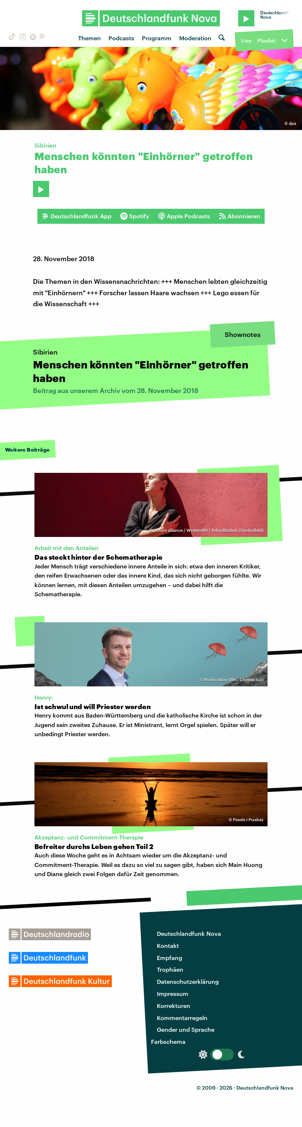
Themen (89, 37)
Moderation (195, 37)
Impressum (172, 993)
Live (246, 40)
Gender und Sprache (185, 1029)
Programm (157, 37)
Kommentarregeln (182, 1017)
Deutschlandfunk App (76, 216)
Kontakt (168, 945)
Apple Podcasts (184, 216)
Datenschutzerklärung (188, 981)
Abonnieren (239, 216)
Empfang (169, 957)
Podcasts (121, 37)
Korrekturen (173, 1005)
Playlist (266, 40)
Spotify (134, 216)
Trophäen (170, 969)
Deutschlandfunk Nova (189, 933)
